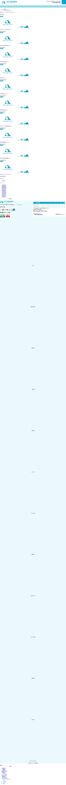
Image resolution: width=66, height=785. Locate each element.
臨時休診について (2, 77)
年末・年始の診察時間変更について (5, 158)
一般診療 (3, 769)
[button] (19, 204)
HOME (4, 780)
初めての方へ (4, 775)
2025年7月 (4, 189)
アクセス (4, 781)
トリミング (4, 773)
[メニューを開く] (64, 2)
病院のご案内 (4, 771)
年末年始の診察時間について (4, 61)
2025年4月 (4, 190)
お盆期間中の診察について (4, 109)
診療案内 (3, 768)
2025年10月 (4, 188)
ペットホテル (4, 774)
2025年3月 (4, 191)
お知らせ (3, 180)
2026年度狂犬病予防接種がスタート (5, 45)
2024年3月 (4, 195)
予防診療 (3, 770)
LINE (3, 782)
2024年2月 (4, 196)
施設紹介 (3, 772)
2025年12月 (4, 187)
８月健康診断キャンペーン (4, 93)
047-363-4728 (56, 2)
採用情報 (3, 776)
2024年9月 (4, 193)
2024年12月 (4, 192)
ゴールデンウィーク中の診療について (5, 29)
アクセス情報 (4, 777)
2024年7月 (4, 194)
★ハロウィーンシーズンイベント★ (5, 174)
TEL (3, 783)
